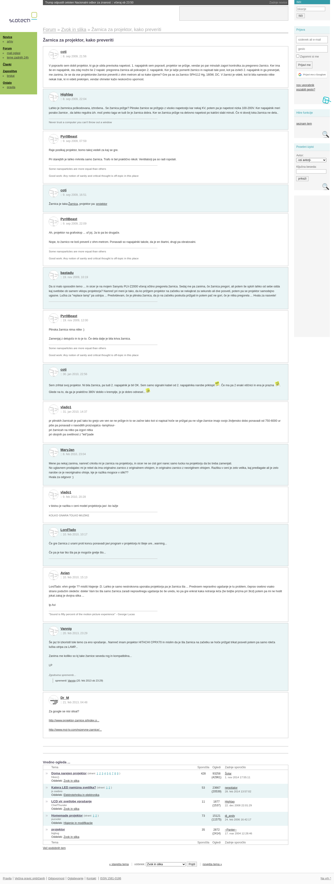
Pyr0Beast (69, 136)
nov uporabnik (305, 85)
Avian (65, 573)
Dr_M (65, 698)
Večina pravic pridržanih (30, 878)
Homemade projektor (67, 815)
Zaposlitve (10, 71)
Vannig (66, 628)
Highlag (67, 94)
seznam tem (304, 123)
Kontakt (91, 878)
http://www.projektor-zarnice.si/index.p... (74, 720)
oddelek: (160, 864)
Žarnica (73, 204)
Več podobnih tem (54, 848)
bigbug (55, 833)
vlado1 (66, 407)
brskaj (11, 75)
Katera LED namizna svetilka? (73, 787)
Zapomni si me (307, 56)
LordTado (68, 530)
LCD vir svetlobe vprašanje (71, 801)
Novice (7, 37)
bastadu (67, 273)
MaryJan (67, 450)
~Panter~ (231, 829)
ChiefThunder (59, 805)
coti (64, 52)
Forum (7, 48)
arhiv (10, 41)
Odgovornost (56, 878)
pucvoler (56, 819)
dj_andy (230, 815)
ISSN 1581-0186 (110, 878)
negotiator (231, 787)
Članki (7, 64)
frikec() (55, 777)
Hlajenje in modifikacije (78, 823)
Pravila (7, 878)
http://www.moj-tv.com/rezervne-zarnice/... (75, 729)
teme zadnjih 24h (18, 57)
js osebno (56, 791)
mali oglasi (13, 53)
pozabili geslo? (305, 89)
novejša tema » (212, 864)
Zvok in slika (71, 780)
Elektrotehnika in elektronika (81, 795)
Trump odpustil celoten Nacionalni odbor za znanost (89, 2)
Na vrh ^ (326, 878)
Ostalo (7, 82)
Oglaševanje (75, 878)
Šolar (228, 773)
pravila (11, 87)
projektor (101, 204)
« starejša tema (119, 864)
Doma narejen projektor (69, 773)
